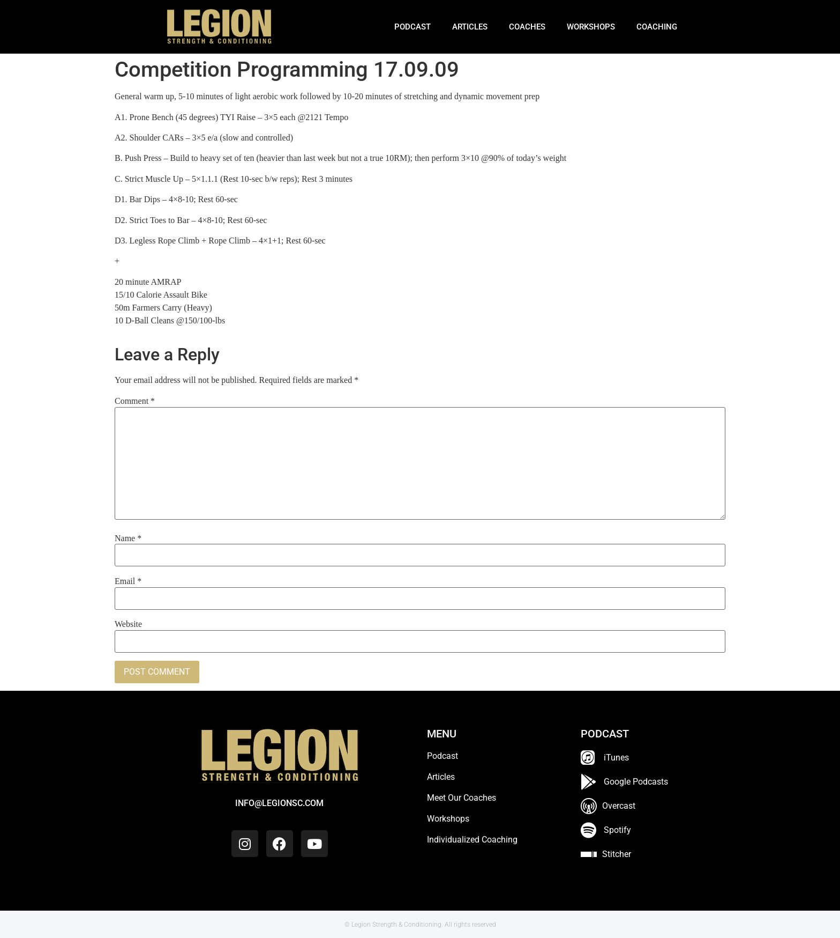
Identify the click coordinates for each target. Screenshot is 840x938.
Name (128, 538)
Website (128, 624)
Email (128, 581)
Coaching (656, 27)
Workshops (591, 27)
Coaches (527, 27)
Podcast (412, 27)
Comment (135, 401)
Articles (470, 27)
